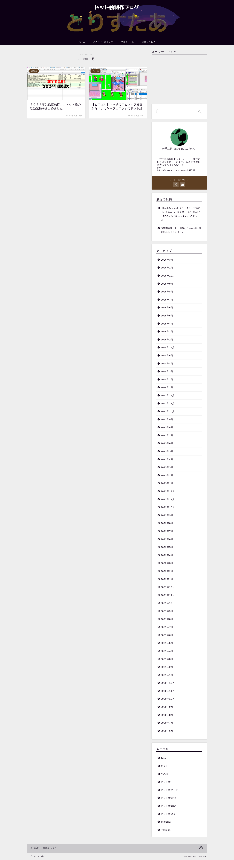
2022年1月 (167, 579)
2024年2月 (167, 379)
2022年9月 (167, 515)
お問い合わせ (148, 42)
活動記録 (166, 830)
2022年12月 (168, 491)
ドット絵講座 (168, 814)
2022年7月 (167, 531)
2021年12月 (168, 587)
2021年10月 (168, 603)
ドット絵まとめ (169, 790)
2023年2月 (167, 475)
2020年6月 (167, 730)
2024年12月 (168, 347)
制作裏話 (166, 822)
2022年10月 (168, 507)
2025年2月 (167, 339)
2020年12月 (168, 682)
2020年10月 (168, 698)
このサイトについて (103, 42)
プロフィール (127, 42)
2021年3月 (167, 659)
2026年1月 (167, 267)
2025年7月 (167, 299)
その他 (164, 774)
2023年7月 (167, 435)
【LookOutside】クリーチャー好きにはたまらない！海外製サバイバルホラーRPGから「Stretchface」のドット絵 (181, 214)
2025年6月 (167, 307)
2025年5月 (167, 315)
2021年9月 (167, 611)
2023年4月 (167, 459)
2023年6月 (167, 443)
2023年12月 (168, 395)
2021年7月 (167, 627)
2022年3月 (167, 563)
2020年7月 (167, 722)
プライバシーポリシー (39, 856)
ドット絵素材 (168, 806)
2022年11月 (168, 499)
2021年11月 (168, 595)
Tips (163, 758)
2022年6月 (167, 539)
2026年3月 (167, 259)
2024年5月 (167, 355)
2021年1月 (167, 675)
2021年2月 (167, 667)
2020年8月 (167, 715)
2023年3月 (167, 467)
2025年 (46, 848)
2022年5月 (167, 547)
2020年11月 (168, 691)
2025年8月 (167, 291)
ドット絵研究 (168, 798)
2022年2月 (167, 571)
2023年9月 (167, 419)
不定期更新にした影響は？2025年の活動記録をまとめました (181, 230)
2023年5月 (167, 451)
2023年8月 (167, 427)
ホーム (82, 42)
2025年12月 (168, 275)
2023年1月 (167, 483)
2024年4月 (167, 363)
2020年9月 (167, 706)
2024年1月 (167, 387)
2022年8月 (167, 523)
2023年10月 (168, 411)
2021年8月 (167, 619)
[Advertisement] (179, 79)
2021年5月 (167, 643)
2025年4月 (167, 323)
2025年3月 (167, 331)
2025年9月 (167, 283)
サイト (164, 766)
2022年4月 (167, 555)
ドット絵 (166, 782)
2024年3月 (167, 371)
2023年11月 (168, 403)
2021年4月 (167, 651)
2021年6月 (167, 635)
